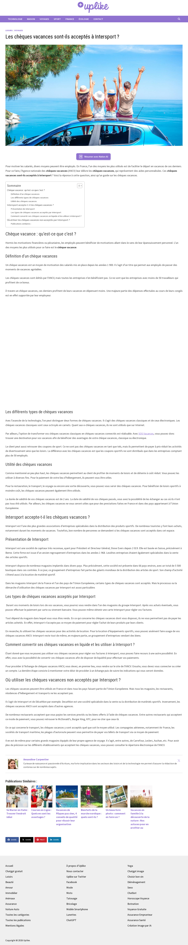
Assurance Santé (136, 920)
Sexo (130, 887)
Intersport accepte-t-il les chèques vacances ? (30, 204)
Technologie (15, 18)
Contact (98, 18)
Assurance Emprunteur (139, 914)
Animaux (10, 898)
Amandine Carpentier (36, 759)
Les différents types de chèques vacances (29, 197)
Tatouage (71, 898)
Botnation (133, 903)
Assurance (11, 903)
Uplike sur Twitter (76, 876)
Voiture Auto (12, 909)
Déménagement (136, 882)
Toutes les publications (18, 920)
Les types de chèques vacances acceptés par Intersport (36, 212)
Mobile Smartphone (77, 909)
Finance (70, 18)
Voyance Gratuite (136, 909)
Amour (9, 887)
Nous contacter (74, 871)
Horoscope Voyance (138, 898)
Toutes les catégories (17, 914)
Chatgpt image (135, 871)
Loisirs (9, 30)
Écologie (84, 18)
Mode (69, 887)
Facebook (71, 882)
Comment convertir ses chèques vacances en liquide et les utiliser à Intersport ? (46, 216)
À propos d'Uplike (76, 865)
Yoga (130, 865)
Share (12, 839)
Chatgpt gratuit (14, 871)
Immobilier (11, 893)
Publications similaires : (21, 223)
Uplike (26, 940)
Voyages (44, 18)
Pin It (41, 839)
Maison (31, 18)
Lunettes (71, 914)
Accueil (9, 865)
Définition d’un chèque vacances (25, 194)
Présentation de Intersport (23, 209)
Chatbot (131, 893)
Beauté (9, 882)
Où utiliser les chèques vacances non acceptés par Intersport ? (38, 219)
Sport (57, 18)
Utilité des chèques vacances (24, 201)
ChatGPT (71, 920)
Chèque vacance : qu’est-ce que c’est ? (26, 190)
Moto (69, 893)
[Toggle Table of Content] (78, 185)
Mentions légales (14, 925)
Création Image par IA (139, 925)
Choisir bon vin (135, 876)
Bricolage (71, 903)
